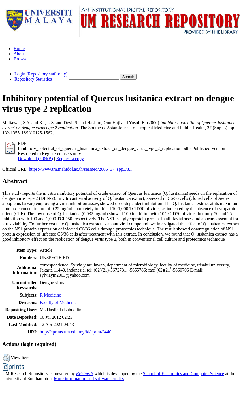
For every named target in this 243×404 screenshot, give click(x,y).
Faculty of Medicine (58, 302)
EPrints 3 (84, 373)
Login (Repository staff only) (41, 73)
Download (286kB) (35, 158)
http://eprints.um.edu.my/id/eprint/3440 (76, 331)
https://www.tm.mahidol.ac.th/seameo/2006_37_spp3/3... (81, 169)
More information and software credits (89, 378)
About (19, 53)
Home (19, 48)
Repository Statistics (33, 79)
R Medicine (50, 295)
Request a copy (70, 158)
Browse (20, 58)
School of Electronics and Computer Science (183, 373)
